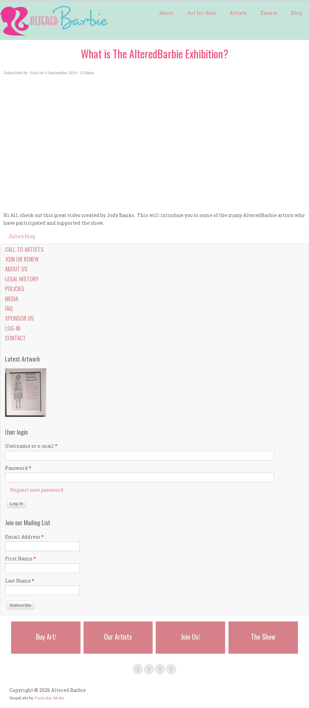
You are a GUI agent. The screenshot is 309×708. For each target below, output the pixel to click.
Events (268, 12)
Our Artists (118, 637)
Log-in (12, 328)
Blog (296, 12)
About (166, 12)
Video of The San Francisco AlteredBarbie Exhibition (110, 144)
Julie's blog (21, 236)
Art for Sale (201, 12)
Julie (33, 72)
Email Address (24, 537)
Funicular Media (49, 697)
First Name (20, 558)
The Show (263, 637)
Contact (15, 338)
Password (18, 468)
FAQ (9, 308)
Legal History (22, 279)
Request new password (36, 490)
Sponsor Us (19, 318)
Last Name (19, 581)
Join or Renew (22, 259)
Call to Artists (24, 249)
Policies (14, 288)
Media (11, 298)
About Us (16, 269)
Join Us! (190, 637)
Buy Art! (46, 637)
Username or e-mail (31, 446)
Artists (238, 12)
